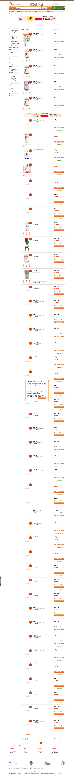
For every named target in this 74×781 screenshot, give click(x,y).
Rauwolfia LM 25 (35, 720)
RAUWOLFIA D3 (35, 469)
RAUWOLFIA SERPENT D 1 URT (38, 149)
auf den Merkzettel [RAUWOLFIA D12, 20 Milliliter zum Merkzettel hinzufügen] (59, 174)
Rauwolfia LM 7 (35, 328)
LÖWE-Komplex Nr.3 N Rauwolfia (38, 270)
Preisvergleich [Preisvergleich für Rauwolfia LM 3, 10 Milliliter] (59, 322)
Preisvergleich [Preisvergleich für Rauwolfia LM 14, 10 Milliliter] (59, 615)
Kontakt (25, 749)
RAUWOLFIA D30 (35, 455)
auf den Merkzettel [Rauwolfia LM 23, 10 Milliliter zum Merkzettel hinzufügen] (59, 716)
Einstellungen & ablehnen (32, 398)
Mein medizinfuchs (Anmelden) (58, 0)
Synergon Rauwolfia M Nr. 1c (37, 286)
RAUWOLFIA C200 (36, 193)
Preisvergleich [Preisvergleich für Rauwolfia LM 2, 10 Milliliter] (59, 187)
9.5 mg (11, 88)
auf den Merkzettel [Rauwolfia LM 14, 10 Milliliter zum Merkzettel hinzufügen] (59, 617)
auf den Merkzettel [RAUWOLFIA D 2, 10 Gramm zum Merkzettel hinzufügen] (59, 60)
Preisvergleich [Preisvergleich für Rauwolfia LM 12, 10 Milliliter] (59, 364)
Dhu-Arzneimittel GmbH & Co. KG (14, 44)
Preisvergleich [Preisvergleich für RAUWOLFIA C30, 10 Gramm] (59, 89)
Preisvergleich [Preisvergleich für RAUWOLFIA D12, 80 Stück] (59, 73)
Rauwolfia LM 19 (35, 649)
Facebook (40, 751)
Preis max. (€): (12, 96)
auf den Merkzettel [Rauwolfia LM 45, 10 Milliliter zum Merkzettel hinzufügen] (59, 423)
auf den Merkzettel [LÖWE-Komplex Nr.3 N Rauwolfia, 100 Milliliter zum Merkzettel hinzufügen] (59, 280)
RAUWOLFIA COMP (36, 33)
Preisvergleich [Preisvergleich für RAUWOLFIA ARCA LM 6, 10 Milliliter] (59, 246)
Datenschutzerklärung (57, 738)
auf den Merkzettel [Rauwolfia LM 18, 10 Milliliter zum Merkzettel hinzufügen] (59, 395)
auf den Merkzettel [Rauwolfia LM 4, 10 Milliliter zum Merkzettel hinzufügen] (59, 533)
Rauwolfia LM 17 (35, 635)
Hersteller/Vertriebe (13, 751)
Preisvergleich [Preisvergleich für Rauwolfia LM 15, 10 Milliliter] (59, 629)
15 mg (11, 89)
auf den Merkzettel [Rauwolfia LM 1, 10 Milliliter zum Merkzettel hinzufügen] (59, 310)
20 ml (10, 60)
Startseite (10, 13)
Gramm (11, 51)
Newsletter (25, 752)
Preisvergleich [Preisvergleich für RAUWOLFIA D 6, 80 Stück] (59, 262)
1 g (10, 84)
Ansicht (55, 29)
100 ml (11, 62)
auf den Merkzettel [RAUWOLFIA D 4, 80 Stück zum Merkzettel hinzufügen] (59, 108)
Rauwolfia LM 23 (35, 706)
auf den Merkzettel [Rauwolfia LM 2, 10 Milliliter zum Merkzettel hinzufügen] (59, 190)
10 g (10, 57)
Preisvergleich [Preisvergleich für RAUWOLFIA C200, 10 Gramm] (59, 201)
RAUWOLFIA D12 (35, 65)
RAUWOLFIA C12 (35, 441)
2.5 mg (11, 85)
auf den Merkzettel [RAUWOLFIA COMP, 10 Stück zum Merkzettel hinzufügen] (59, 44)
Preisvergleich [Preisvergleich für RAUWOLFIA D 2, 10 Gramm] (59, 57)
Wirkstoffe (11, 752)
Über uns (52, 749)
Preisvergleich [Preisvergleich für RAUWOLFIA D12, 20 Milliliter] (59, 171)
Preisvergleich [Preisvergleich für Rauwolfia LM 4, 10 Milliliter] (59, 530)
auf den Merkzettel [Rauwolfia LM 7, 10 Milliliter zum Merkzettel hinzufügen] (59, 339)
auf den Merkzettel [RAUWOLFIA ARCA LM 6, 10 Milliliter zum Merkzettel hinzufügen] (59, 248)
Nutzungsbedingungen (55, 753)
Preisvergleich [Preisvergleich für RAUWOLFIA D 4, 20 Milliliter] (59, 141)
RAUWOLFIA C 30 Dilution (37, 510)
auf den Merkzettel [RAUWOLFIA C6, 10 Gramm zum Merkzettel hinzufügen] (59, 494)
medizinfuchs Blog (40, 749)
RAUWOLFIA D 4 (35, 97)
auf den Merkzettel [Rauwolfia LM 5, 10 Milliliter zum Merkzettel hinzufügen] (59, 547)
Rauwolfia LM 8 (35, 550)
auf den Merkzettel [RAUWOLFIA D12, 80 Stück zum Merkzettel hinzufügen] (59, 76)
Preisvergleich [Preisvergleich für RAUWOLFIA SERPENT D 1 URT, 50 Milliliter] (59, 157)
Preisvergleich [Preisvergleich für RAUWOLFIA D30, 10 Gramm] (59, 463)
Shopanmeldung (26, 753)
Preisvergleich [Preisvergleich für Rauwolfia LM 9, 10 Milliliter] (59, 350)
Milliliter (11, 52)
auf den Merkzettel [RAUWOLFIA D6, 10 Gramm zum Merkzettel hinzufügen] (59, 437)
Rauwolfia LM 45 (35, 413)
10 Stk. (11, 64)
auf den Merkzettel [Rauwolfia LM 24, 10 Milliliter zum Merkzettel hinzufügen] (59, 409)
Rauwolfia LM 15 (35, 621)
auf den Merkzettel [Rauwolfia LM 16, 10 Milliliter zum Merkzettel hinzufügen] (59, 381)
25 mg (11, 91)
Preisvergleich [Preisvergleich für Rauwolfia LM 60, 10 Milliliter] (59, 127)
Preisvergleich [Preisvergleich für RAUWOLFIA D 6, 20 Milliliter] (59, 230)
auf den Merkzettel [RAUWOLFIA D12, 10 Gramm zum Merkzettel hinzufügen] (59, 218)
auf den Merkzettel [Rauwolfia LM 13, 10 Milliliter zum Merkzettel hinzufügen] (59, 603)
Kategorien (12, 8)
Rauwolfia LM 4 (35, 522)
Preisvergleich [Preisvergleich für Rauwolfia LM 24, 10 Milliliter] (59, 406)
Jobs (24, 754)
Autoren (11, 754)
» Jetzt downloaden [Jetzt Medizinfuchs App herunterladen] (56, 4)
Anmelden (49, 8)
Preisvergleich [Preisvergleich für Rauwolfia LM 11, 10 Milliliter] (59, 586)
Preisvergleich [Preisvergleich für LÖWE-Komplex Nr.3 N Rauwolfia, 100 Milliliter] (59, 278)
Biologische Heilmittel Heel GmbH (13, 42)
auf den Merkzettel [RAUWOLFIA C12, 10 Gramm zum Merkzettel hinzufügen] (59, 452)
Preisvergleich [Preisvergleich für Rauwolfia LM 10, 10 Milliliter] (59, 572)
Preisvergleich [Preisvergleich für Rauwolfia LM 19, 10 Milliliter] (59, 657)
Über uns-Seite (59, 773)
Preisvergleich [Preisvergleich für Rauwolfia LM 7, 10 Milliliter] (59, 336)
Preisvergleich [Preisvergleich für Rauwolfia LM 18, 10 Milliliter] (59, 392)
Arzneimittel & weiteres (13, 30)
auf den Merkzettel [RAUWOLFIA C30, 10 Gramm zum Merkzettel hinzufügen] (59, 92)
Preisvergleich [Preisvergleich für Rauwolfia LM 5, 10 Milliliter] (59, 544)
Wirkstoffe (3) (32, 25)
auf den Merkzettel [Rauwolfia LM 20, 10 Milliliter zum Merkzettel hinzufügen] (59, 674)
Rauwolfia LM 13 (35, 593)
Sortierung (28, 29)
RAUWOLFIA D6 (35, 427)
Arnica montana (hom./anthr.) (12, 79)
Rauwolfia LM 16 (35, 370)
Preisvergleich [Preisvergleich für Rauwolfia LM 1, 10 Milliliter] (59, 308)
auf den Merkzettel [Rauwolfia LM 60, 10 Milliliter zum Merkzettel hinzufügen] (59, 130)
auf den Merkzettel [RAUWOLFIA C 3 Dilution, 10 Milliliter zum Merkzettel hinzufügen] (59, 505)
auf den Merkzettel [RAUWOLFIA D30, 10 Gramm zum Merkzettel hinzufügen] (59, 466)
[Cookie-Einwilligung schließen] (47, 381)
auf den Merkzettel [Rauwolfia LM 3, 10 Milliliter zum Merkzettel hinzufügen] (59, 325)
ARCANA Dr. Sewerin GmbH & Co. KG (13, 38)
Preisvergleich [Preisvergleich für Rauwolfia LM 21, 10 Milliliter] (59, 685)
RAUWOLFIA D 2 (35, 49)
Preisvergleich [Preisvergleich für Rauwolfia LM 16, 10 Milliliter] (59, 378)
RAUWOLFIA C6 (35, 483)
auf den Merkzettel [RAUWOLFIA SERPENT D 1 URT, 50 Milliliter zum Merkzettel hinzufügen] (59, 160)
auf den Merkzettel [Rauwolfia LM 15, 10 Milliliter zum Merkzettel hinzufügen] (59, 632)
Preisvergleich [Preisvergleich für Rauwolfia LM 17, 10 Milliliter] (59, 643)
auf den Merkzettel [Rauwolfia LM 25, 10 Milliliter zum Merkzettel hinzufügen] (59, 730)
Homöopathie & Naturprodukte (12, 32)
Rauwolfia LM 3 (35, 314)
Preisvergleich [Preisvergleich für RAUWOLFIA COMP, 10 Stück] (59, 41)
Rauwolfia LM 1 (35, 300)
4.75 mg (11, 87)
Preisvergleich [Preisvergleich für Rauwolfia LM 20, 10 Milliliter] (59, 671)
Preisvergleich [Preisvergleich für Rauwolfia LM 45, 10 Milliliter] (59, 421)
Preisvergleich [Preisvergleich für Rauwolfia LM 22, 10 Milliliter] (59, 699)
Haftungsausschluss (54, 752)
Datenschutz (35, 399)
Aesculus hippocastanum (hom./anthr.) (14, 74)
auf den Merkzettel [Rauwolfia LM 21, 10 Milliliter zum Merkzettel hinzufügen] (59, 688)
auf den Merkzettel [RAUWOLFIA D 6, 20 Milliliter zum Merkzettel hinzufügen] (59, 232)
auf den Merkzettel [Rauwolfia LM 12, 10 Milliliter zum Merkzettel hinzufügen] (59, 367)
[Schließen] (64, 733)
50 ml (10, 61)
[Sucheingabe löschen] (40, 8)
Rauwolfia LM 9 (35, 342)
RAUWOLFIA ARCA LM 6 (36, 238)
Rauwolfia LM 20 (35, 663)
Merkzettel (55, 7)
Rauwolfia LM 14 (35, 607)
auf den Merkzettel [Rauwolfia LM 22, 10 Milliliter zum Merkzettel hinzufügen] (59, 702)
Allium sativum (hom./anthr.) (12, 77)
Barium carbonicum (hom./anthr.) (13, 81)
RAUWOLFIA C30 (35, 81)
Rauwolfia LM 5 (35, 536)
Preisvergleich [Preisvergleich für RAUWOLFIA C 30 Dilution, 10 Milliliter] (59, 515)
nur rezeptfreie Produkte (13, 68)
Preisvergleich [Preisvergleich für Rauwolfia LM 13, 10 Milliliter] (59, 601)
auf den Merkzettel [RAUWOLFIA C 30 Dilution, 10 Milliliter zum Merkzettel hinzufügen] (59, 518)
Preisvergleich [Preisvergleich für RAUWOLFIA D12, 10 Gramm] (59, 215)
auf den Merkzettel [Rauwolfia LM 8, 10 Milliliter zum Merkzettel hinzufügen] (59, 561)
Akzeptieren (42, 398)
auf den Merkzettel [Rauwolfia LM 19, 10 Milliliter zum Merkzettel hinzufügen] (59, 660)
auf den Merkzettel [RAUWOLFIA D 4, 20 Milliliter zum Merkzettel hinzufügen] (59, 144)
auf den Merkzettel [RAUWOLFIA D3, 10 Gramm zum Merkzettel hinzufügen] (59, 480)
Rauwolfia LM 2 (35, 179)
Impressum (39, 399)
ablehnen (35, 387)
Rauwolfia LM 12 (35, 356)
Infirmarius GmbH (12, 45)
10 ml (10, 58)
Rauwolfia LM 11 (35, 579)
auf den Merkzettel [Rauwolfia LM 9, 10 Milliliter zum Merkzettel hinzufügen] (59, 353)
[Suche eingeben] (27, 8)
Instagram (40, 752)
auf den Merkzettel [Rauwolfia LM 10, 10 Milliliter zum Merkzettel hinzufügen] (59, 575)
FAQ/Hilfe (25, 751)
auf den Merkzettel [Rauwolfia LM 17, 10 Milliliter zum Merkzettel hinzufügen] (59, 646)
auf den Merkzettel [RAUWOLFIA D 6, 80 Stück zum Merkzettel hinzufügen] (59, 264)
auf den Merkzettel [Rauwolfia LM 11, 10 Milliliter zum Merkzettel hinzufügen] (59, 589)
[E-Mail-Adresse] (51, 736)
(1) (35, 100)
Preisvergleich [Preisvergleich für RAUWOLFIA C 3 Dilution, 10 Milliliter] (59, 503)
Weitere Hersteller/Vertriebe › (13, 47)
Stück (10, 53)
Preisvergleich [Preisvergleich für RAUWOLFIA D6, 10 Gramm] (59, 435)
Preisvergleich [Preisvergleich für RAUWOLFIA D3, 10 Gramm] (59, 477)
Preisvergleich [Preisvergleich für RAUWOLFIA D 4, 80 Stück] (59, 105)
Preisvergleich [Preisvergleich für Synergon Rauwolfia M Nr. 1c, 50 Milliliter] (59, 294)
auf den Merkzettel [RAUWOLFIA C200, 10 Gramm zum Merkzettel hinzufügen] (59, 204)
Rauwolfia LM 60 (35, 119)
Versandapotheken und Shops (14, 749)
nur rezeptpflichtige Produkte (13, 70)
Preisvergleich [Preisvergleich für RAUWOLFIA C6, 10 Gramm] (59, 491)
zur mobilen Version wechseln (37, 777)
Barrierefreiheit (53, 756)
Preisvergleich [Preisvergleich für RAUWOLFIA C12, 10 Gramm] (59, 449)
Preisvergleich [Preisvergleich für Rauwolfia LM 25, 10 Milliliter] (59, 728)
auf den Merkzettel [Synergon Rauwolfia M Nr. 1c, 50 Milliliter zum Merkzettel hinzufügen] (59, 296)
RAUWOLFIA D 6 (35, 222)
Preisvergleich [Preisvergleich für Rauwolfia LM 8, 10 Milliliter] (59, 558)
